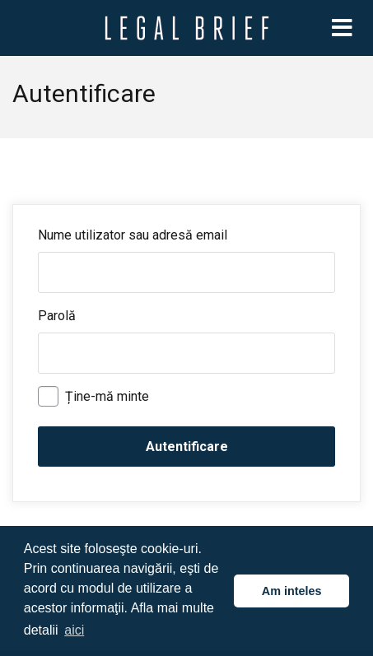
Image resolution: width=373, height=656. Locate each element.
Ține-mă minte (93, 396)
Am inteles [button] (292, 591)
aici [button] (74, 630)
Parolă (57, 315)
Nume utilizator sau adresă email (132, 235)
